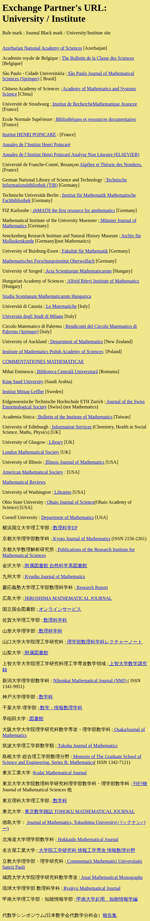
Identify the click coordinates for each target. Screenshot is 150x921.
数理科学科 (54, 620)
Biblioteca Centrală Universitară (67, 371)
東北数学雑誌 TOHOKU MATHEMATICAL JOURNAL (80, 811)
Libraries (62, 492)
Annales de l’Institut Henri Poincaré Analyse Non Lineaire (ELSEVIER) (70, 154)
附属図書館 (36, 652)
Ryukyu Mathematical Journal (91, 888)
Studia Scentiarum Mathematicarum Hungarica (46, 296)
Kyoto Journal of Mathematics (81, 538)
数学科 (45, 696)
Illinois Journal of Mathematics (74, 462)
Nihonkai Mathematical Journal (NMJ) (90, 680)
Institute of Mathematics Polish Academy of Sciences (52, 351)
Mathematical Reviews (24, 482)
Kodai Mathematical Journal (59, 772)
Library (55, 442)
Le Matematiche (60, 306)
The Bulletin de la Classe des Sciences (98, 58)
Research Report (91, 587)
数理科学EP (64, 527)
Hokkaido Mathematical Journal (87, 839)
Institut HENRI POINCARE (29, 134)
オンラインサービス (59, 609)
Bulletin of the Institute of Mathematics (74, 416)
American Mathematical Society (32, 472)
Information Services (71, 426)
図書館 (36, 718)
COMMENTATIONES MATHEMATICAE (43, 361)
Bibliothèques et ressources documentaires (95, 119)
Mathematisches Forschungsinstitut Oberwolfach (48, 260)
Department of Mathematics (76, 341)
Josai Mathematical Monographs (111, 877)
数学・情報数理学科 (60, 707)
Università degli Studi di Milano (32, 316)
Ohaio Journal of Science (70, 502)
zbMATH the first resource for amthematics (73, 210)
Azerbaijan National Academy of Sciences (42, 48)
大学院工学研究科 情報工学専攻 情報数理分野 (86, 850)
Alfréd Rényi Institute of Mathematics (102, 280)
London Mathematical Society (30, 452)
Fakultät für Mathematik (84, 250)
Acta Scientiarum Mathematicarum (78, 270)
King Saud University (23, 381)
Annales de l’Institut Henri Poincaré (36, 144)
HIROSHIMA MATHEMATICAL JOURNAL (68, 598)
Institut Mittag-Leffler (23, 391)
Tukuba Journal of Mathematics (86, 745)
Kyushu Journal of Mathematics (54, 576)
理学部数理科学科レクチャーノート (104, 641)
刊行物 (139, 783)
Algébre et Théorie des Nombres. (111, 164)
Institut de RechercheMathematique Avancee (94, 103)
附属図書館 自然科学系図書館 (55, 565)
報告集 (110, 915)
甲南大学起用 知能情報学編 (106, 899)
